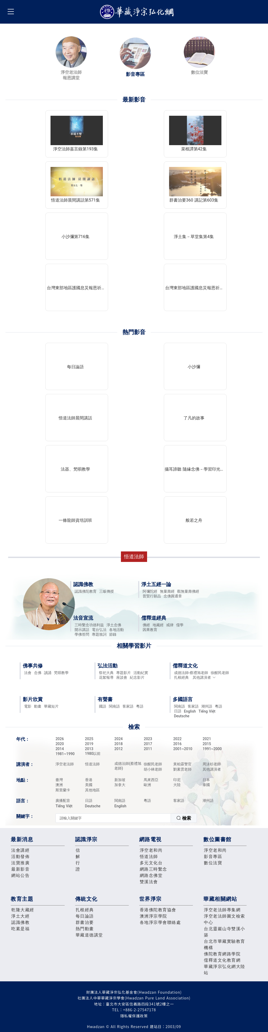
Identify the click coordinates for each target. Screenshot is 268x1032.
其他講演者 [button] (204, 677)
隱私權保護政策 (134, 1015)
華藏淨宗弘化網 (138, 12)
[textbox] (113, 818)
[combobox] (126, 818)
